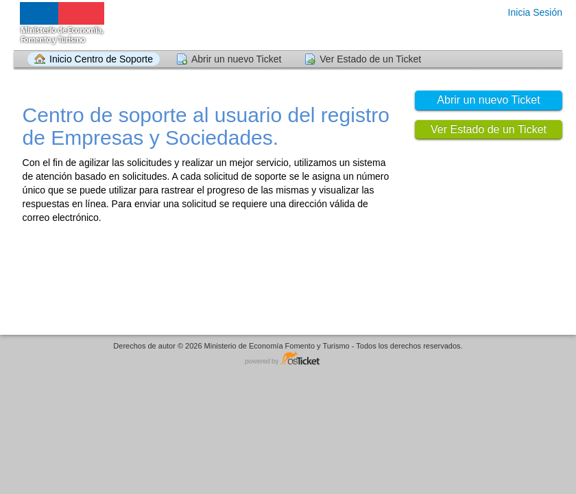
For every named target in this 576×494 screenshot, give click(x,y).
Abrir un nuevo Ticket (236, 59)
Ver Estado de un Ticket (370, 59)
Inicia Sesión (535, 12)
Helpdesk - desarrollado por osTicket (288, 359)
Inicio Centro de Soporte (101, 59)
